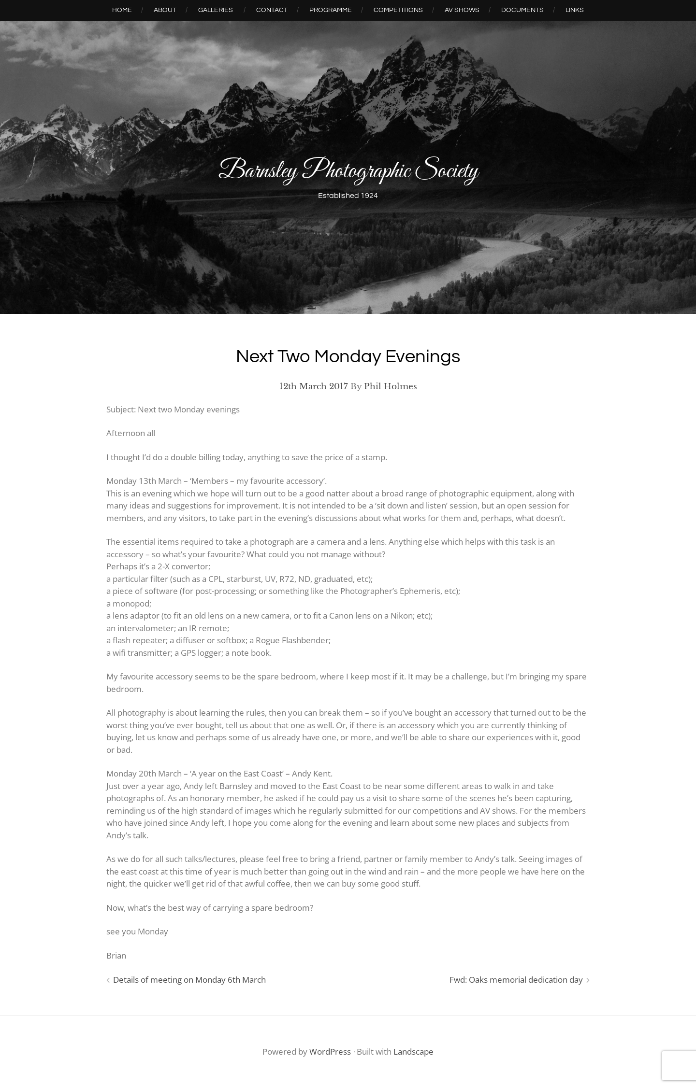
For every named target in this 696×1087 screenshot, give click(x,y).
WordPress (330, 1051)
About (165, 10)
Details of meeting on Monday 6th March (189, 979)
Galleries (215, 10)
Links (575, 10)
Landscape (413, 1051)
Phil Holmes (390, 386)
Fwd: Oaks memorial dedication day (516, 979)
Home (122, 10)
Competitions (398, 10)
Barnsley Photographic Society (348, 171)
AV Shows (462, 10)
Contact (272, 10)
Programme (330, 10)
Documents (522, 10)
